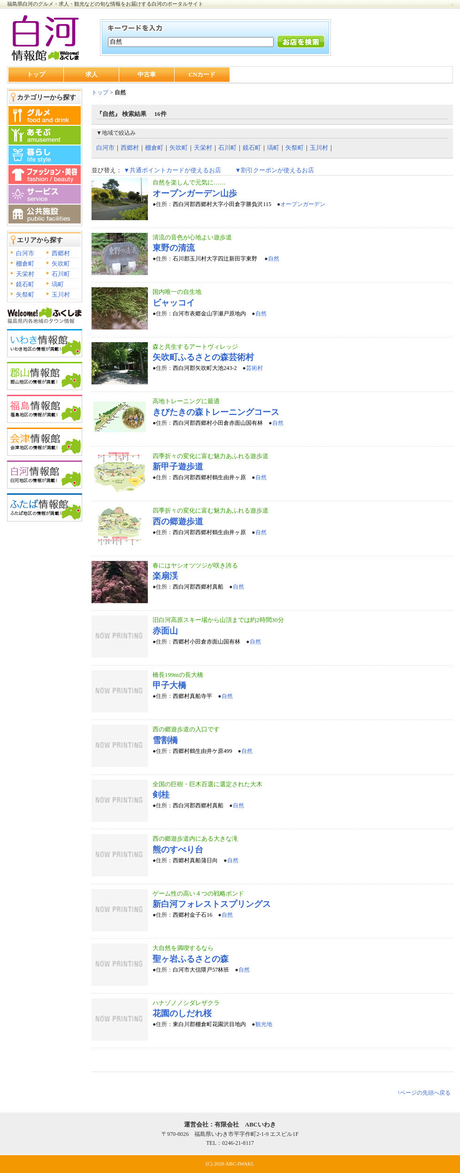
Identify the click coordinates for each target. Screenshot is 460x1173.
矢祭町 (25, 294)
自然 (273, 258)
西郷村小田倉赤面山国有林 (206, 641)
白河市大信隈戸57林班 (201, 969)
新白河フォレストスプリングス (212, 904)
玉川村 (61, 294)
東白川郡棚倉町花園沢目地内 (209, 1024)
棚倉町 (25, 263)
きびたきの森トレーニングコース (216, 412)
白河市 (25, 253)
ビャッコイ (174, 302)
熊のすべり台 (178, 849)
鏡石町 (25, 284)
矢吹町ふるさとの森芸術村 (203, 357)
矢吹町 (61, 263)
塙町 (58, 284)
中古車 (147, 74)
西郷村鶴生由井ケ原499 (202, 751)
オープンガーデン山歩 (195, 193)
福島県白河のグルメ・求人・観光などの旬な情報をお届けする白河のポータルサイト (105, 4)
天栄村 (25, 273)
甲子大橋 (169, 685)
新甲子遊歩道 (178, 466)
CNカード (202, 74)
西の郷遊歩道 (178, 521)
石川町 (61, 273)
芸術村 (254, 368)
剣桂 (161, 794)
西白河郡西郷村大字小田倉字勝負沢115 (222, 204)
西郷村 (61, 253)
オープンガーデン (302, 204)
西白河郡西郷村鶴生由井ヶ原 (209, 477)
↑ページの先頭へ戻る (424, 1092)
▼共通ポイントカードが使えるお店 (172, 170)
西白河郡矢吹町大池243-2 (205, 368)
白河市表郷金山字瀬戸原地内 (209, 313)
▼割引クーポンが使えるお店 (274, 170)
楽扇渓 (165, 576)
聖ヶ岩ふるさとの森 (191, 959)
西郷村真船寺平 (192, 696)
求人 (91, 74)
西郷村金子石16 (192, 915)
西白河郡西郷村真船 (198, 586)
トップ (36, 74)
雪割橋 (165, 740)
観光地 (263, 1024)
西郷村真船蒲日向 (195, 860)
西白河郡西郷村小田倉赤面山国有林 (218, 423)
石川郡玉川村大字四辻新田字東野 (216, 258)
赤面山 (165, 631)
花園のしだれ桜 (182, 1013)
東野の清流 (174, 248)
